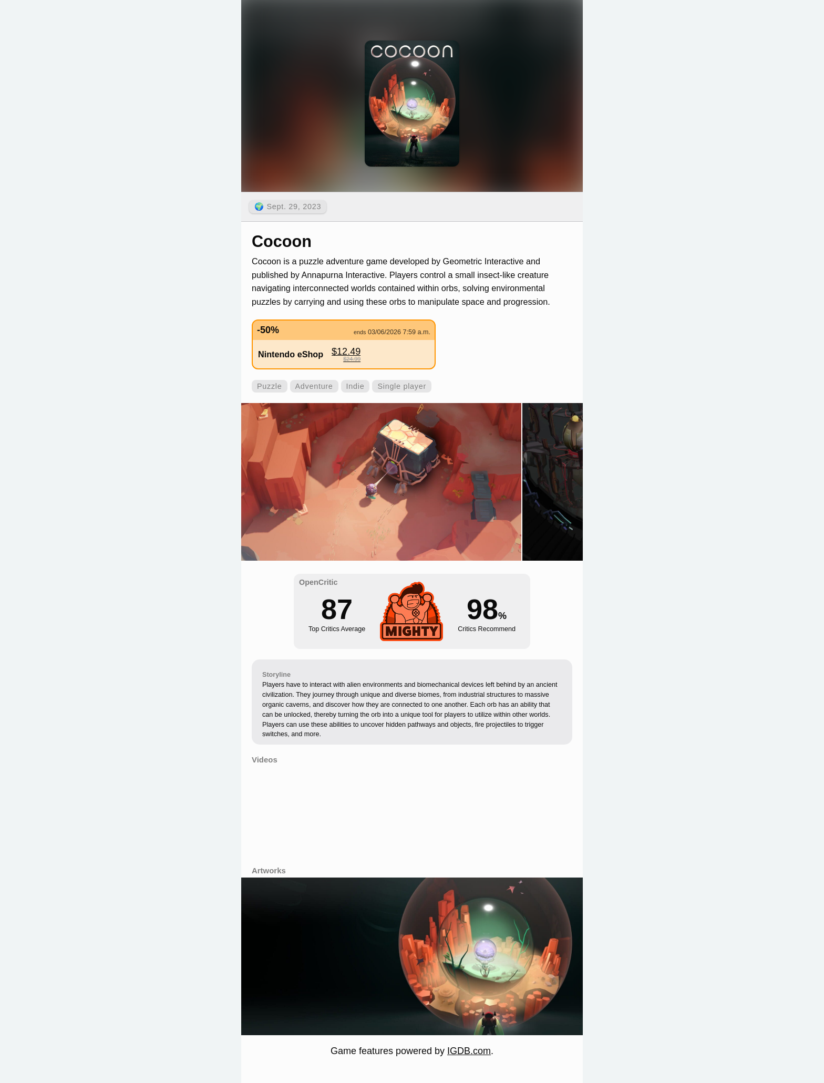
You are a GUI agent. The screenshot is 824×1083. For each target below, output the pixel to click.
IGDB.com (469, 1051)
